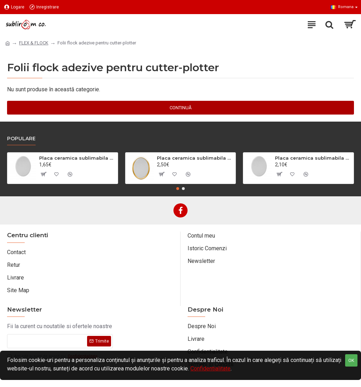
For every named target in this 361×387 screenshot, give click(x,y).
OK (351, 360)
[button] (177, 188)
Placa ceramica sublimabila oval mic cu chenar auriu (195, 158)
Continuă (180, 107)
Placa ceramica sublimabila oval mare (313, 158)
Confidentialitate (210, 368)
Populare (21, 138)
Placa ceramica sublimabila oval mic (77, 158)
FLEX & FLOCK (33, 42)
